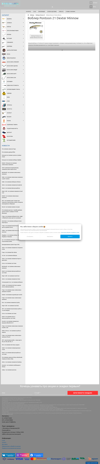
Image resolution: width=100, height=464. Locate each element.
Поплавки (9, 81)
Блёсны (9, 26)
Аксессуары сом (11, 77)
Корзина (95, 2)
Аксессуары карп (11, 73)
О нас (3, 440)
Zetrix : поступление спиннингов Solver (11, 279)
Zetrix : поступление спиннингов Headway (11, 362)
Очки (8, 101)
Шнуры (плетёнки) (12, 50)
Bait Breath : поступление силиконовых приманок (11, 173)
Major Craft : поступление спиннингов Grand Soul (12, 192)
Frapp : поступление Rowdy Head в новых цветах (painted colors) (11, 226)
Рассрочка (10, 136)
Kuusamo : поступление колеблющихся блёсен (11, 366)
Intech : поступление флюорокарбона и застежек (11, 353)
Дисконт (9, 132)
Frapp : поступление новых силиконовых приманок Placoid (11, 336)
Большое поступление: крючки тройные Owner (11, 156)
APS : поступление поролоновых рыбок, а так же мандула (12, 309)
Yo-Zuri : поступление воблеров (9, 255)
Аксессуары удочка (12, 65)
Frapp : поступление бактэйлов (9, 252)
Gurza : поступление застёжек (9, 263)
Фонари (9, 116)
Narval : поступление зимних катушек (11, 206)
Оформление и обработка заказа (11, 446)
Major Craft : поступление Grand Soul (10, 275)
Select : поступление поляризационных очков (11, 348)
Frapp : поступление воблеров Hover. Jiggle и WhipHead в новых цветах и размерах (12, 217)
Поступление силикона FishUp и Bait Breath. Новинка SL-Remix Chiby (12, 358)
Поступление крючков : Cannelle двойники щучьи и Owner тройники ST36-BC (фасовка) (12, 211)
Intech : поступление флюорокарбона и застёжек (11, 272)
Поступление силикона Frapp (9, 148)
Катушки (9, 38)
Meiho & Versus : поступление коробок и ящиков (11, 331)
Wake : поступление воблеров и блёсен (11, 181)
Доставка (4, 444)
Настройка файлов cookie (7, 414)
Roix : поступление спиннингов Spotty (11, 302)
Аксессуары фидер (12, 69)
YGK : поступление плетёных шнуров (10, 344)
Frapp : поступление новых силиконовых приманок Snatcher (11, 290)
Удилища (9, 46)
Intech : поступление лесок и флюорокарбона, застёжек (8, 317)
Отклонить (30, 236)
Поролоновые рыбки (12, 30)
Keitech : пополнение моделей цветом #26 (12, 294)
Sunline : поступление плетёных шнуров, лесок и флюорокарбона (11, 286)
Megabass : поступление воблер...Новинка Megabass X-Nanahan (12, 236)
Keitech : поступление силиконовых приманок (10, 196)
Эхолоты (9, 108)
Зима (8, 97)
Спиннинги (10, 42)
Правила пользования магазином (11, 448)
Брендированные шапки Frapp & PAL (10, 244)
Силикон (9, 22)
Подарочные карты (12, 128)
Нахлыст (9, 112)
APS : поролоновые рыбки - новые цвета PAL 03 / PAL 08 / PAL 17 (12, 341)
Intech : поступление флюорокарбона (11, 188)
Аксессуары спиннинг (13, 61)
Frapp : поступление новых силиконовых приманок (11, 298)
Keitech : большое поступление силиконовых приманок (9, 163)
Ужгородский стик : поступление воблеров (12, 282)
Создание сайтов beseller (91, 462)
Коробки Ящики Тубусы (13, 89)
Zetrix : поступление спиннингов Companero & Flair (12, 248)
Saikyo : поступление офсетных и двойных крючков (12, 231)
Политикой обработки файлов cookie (70, 232)
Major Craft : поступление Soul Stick (10, 305)
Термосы (9, 105)
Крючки (9, 34)
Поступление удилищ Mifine (8, 152)
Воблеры (9, 18)
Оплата (4, 442)
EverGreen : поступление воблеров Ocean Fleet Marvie (11, 221)
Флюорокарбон (11, 58)
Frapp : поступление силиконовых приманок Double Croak (12, 326)
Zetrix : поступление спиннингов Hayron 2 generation (11, 259)
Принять (70, 236)
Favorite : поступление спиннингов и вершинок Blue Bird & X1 (10, 322)
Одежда (9, 93)
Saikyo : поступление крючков (9, 369)
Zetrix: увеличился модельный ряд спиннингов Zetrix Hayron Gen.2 (10, 168)
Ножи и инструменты (13, 85)
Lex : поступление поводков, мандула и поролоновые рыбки (11, 240)
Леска (8, 54)
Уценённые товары (12, 124)
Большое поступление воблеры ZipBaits (11, 159)
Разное (9, 120)
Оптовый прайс (11, 140)
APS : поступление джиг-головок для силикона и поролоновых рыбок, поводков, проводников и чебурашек (12, 202)
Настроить (50, 236)
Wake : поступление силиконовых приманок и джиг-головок (12, 178)
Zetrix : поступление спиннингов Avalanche (12, 185)
